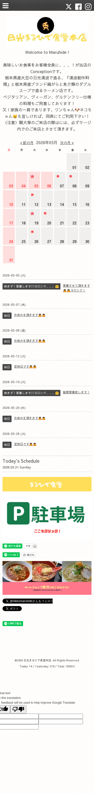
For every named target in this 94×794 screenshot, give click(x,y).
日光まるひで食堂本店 (37, 660)
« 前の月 (27, 142)
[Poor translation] (18, 709)
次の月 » (67, 142)
